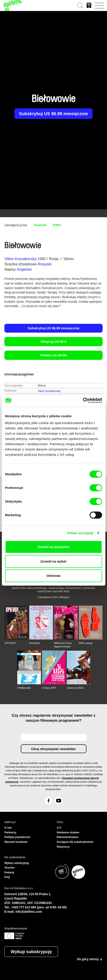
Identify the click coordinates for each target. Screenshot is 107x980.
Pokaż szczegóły (80, 533)
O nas (8, 827)
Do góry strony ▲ (90, 959)
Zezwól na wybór (53, 561)
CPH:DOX (10, 643)
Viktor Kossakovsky (20, 259)
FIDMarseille (24, 688)
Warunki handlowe (16, 841)
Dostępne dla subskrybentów (75, 841)
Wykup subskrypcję (31, 951)
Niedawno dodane (68, 832)
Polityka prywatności (17, 837)
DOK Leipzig (85, 643)
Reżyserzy (63, 846)
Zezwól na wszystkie (54, 547)
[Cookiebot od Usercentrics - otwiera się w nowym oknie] (83, 400)
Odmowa (53, 575)
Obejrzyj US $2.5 (54, 341)
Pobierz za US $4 (53, 355)
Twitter (57, 225)
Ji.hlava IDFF (49, 688)
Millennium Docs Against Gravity (63, 645)
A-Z (59, 827)
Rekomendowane (68, 837)
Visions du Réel (75, 688)
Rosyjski (44, 264)
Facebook (40, 225)
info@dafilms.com (29, 911)
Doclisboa (34, 643)
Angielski (24, 269)
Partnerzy (10, 832)
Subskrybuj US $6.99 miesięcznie (53, 113)
